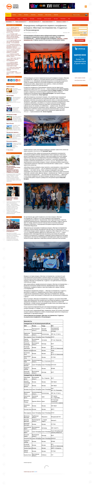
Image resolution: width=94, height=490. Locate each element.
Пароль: (75, 30)
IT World (9, 105)
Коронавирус (9, 21)
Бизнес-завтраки (47, 18)
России (31, 81)
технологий (54, 402)
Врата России (10, 123)
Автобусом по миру (12, 114)
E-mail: (74, 28)
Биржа (19, 18)
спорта (39, 90)
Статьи (19, 14)
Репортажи (40, 14)
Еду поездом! (10, 95)
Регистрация (80, 40)
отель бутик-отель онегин (80, 80)
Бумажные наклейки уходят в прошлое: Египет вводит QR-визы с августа (14, 55)
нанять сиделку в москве (80, 77)
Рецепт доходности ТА (20, 21)
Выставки (56, 18)
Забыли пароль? (83, 34)
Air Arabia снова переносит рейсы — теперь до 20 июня (14, 73)
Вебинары (25, 18)
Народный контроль (10, 18)
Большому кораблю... (12, 141)
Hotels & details (10, 86)
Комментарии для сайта (30, 471)
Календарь (32, 18)
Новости (8, 14)
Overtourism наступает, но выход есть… (12, 231)
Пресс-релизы (48, 14)
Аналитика (33, 14)
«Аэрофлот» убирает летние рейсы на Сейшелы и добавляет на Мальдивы (13, 51)
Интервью (26, 14)
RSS (69, 18)
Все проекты (10, 149)
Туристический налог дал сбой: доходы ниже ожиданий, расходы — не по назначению (14, 41)
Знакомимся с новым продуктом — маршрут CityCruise (12, 199)
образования (32, 90)
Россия (43, 89)
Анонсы (14, 14)
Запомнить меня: (76, 32)
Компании (56, 14)
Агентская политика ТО (34, 21)
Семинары (39, 18)
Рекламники (63, 18)
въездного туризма (49, 160)
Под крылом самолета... (13, 132)
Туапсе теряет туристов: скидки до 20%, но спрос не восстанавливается (14, 59)
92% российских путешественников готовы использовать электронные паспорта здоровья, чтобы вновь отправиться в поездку (13, 169)
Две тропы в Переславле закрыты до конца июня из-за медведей (14, 68)
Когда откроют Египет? (47, 21)
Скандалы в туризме (61, 21)
